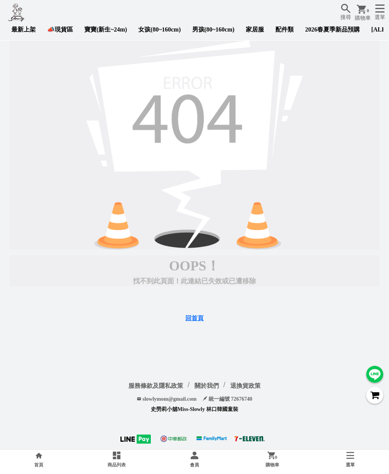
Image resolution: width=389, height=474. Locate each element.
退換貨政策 (245, 385)
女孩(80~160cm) (159, 29)
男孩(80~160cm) (213, 29)
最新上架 (23, 29)
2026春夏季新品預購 (332, 29)
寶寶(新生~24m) (105, 29)
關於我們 (206, 385)
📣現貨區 (60, 29)
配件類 (284, 29)
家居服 (255, 29)
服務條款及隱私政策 (155, 385)
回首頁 (194, 318)
